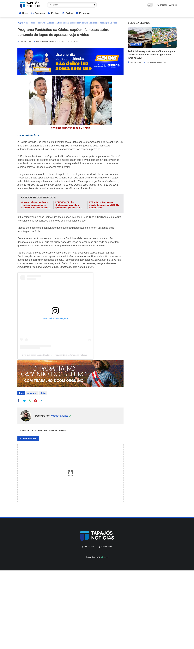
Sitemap (162, 5)
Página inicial (22, 23)
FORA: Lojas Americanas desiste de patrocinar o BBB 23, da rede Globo (104, 205)
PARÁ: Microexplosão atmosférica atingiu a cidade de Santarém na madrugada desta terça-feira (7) (151, 54)
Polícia (67, 13)
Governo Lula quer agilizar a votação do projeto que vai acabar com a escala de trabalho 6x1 (36, 205)
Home (23, 13)
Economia (82, 13)
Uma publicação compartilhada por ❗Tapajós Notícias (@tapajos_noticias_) (55, 355)
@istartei (105, 557)
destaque (31, 393)
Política (53, 13)
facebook (89, 546)
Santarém (38, 13)
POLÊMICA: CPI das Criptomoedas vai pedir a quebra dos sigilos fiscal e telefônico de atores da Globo (69, 205)
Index (173, 5)
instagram (106, 546)
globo (32, 23)
